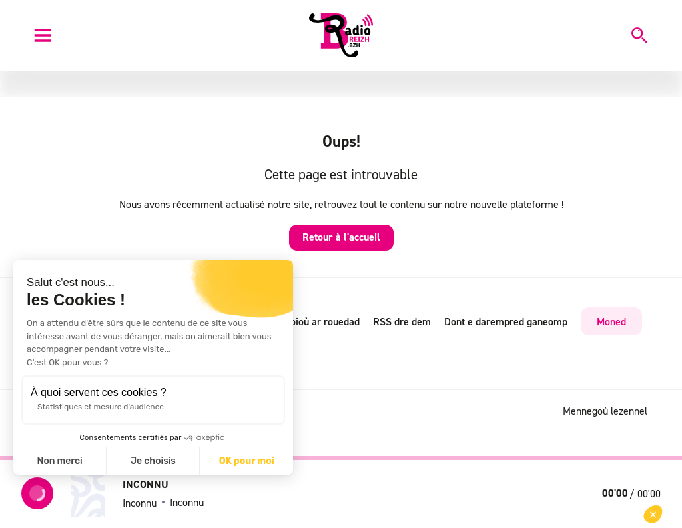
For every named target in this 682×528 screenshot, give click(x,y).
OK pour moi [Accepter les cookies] (246, 461)
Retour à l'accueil (341, 237)
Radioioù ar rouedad (315, 321)
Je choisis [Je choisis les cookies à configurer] (153, 461)
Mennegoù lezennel (605, 410)
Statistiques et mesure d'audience (100, 406)
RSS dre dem (402, 321)
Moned (611, 321)
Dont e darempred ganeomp (505, 321)
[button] (653, 514)
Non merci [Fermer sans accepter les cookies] (59, 461)
